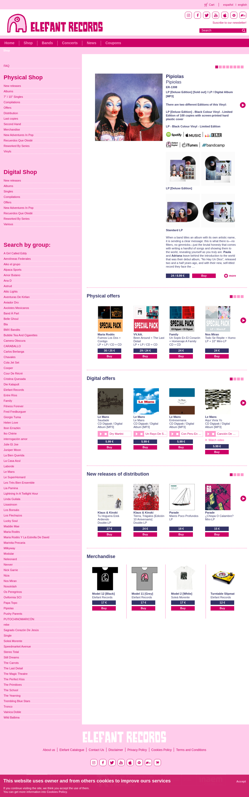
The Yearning (12, 695)
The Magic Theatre (16, 673)
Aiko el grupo (12, 264)
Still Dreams (11, 657)
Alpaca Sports (12, 269)
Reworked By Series (17, 145)
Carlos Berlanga (14, 351)
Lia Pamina (11, 488)
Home (9, 43)
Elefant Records (14, 389)
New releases (12, 85)
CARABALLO (12, 346)
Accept (241, 781)
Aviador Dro (11, 302)
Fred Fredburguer (15, 411)
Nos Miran (212, 334)
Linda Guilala (12, 499)
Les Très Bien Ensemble (19, 482)
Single (8, 635)
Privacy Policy (137, 750)
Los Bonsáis (11, 509)
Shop (28, 43)
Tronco (8, 706)
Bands (47, 43)
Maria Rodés (106, 334)
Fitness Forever (13, 406)
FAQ (6, 65)
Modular (9, 553)
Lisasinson (10, 504)
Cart (211, 4)
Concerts (70, 43)
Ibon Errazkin (12, 428)
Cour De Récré (13, 373)
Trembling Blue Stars (17, 701)
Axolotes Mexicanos (16, 307)
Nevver (8, 564)
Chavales (10, 357)
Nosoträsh (10, 586)
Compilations (12, 102)
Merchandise (12, 129)
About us (49, 750)
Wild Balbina (11, 717)
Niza (6, 575)
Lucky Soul (11, 520)
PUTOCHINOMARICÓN (19, 619)
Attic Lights (11, 291)
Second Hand (12, 124)
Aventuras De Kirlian (17, 297)
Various (8, 224)
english (242, 4)
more (232, 275)
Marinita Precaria (14, 542)
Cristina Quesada (15, 378)
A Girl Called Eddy (15, 253)
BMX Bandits (12, 329)
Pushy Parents (13, 613)
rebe (6, 624)
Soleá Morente (13, 641)
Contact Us (96, 750)
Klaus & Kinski (108, 512)
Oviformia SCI (12, 597)
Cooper (8, 368)
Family (173, 334)
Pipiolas (175, 76)
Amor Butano (12, 275)
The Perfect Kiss (14, 679)
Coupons (113, 43)
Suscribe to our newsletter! (229, 22)
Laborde (9, 466)
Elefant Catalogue (71, 750)
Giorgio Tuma (12, 417)
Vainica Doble (12, 712)
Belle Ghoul (11, 318)
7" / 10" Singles (13, 96)
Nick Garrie (11, 570)
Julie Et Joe (11, 444)
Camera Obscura (14, 340)
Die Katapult (11, 384)
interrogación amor (16, 438)
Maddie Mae (11, 526)
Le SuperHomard (14, 477)
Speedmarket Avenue (17, 646)
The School (11, 690)
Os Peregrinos (13, 591)
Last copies (11, 118)
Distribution (11, 113)
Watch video (216, 440)
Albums (8, 91)
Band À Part (11, 313)
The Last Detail (13, 668)
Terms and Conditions (191, 750)
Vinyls (7, 151)
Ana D (8, 280)
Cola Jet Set (11, 362)
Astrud (8, 286)
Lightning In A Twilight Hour (21, 493)
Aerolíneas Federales (17, 258)
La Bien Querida (14, 455)
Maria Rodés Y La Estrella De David (26, 537)
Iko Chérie (10, 433)
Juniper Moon (12, 449)
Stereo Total (11, 651)
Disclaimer (116, 750)
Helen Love (11, 422)
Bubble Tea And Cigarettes (20, 335)
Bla (6, 324)
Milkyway (9, 548)
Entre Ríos (10, 395)
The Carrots (11, 662)
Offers (7, 107)
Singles (8, 191)
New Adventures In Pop (18, 135)
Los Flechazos (13, 515)
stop (105, 434)
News (91, 43)
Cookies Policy (161, 750)
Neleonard (10, 559)
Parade (174, 512)
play (100, 434)
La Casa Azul (12, 460)
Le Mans (103, 416)
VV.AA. (138, 334)
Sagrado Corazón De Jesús (21, 630)
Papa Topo (10, 602)
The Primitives (13, 684)
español (228, 4)
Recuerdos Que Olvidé (18, 140)
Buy (204, 275)
